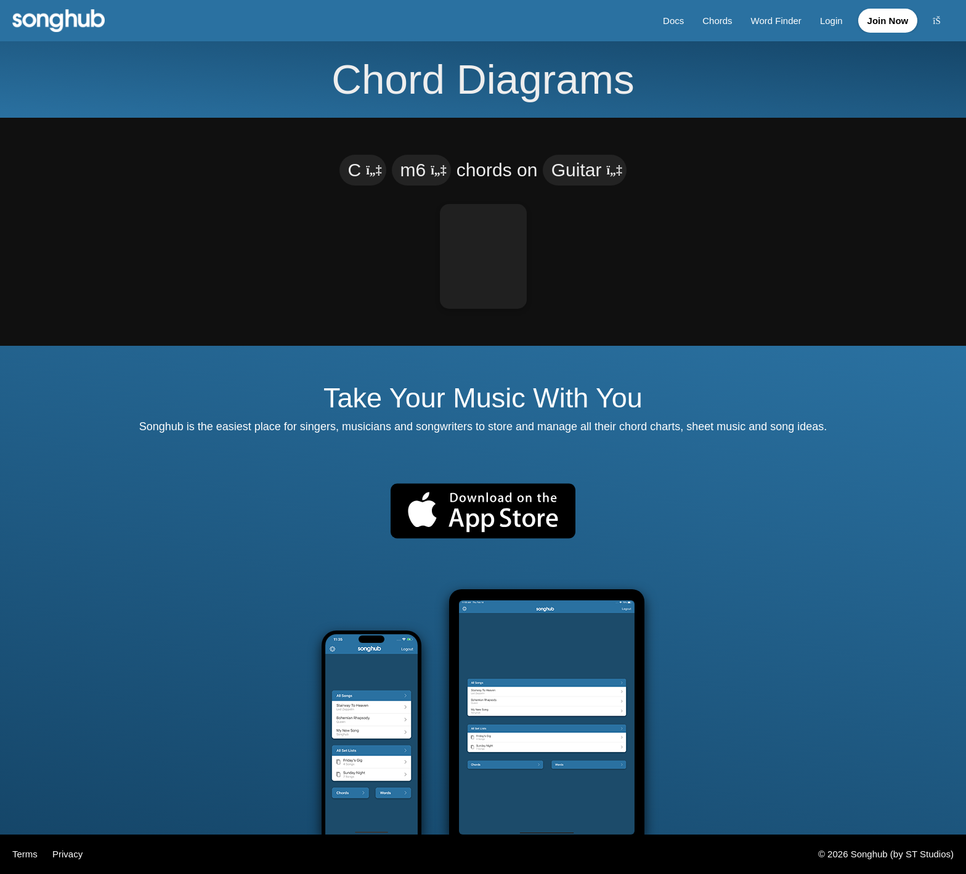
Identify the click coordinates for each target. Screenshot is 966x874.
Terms (26, 854)
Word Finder (776, 20)
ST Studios (928, 854)
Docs (673, 20)
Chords (717, 20)
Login (831, 20)
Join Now (888, 20)
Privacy (67, 854)
